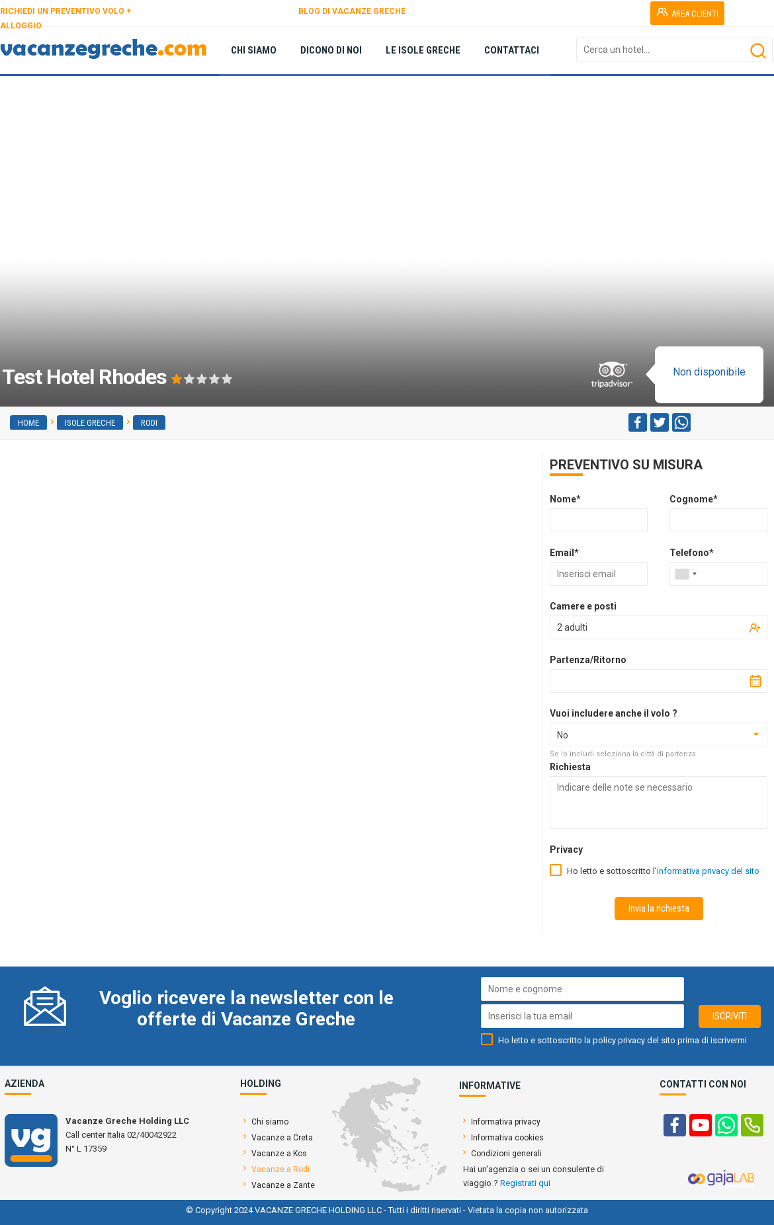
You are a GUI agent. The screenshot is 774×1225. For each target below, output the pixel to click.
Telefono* (691, 552)
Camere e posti (583, 606)
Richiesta (570, 767)
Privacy (566, 849)
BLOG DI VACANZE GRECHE (352, 11)
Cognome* (693, 499)
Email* (564, 552)
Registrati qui (525, 1183)
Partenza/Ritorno (588, 659)
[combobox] (685, 574)
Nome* (565, 499)
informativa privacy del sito (708, 871)
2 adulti (572, 627)
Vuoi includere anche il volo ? (613, 713)
